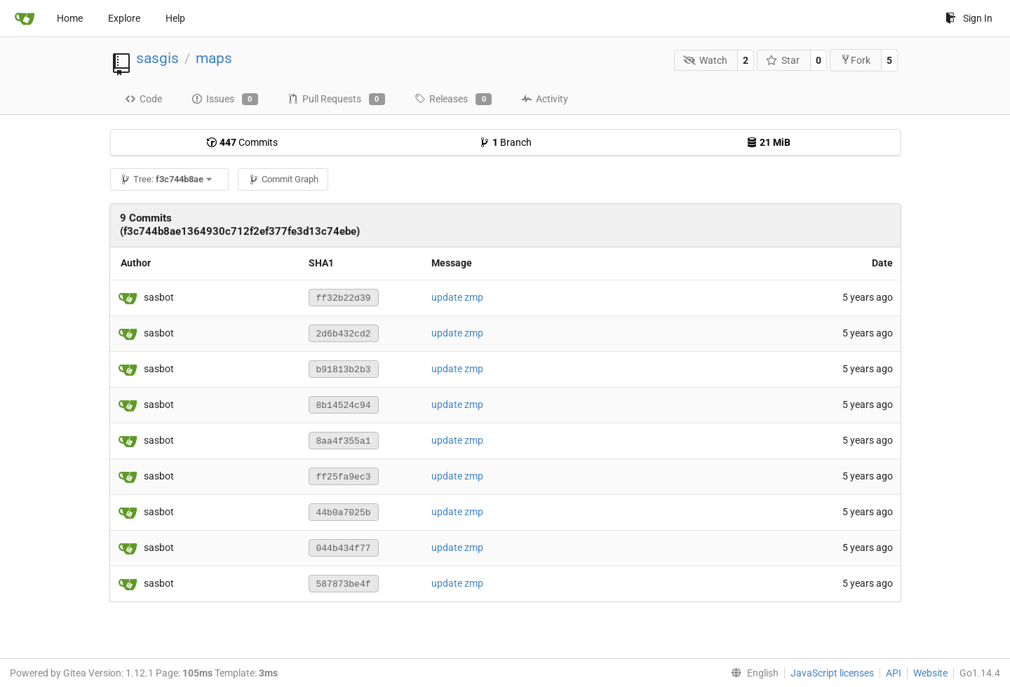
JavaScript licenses (832, 673)
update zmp (457, 297)
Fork (855, 60)
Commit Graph (283, 179)
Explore (124, 18)
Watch (705, 60)
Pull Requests (336, 99)
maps (214, 58)
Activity (544, 98)
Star (783, 60)
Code (143, 98)
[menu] (752, 673)
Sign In (969, 18)
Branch (505, 142)
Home (70, 18)
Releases (453, 99)
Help (175, 18)
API (893, 673)
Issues (224, 99)
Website (930, 673)
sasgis (157, 58)
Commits (242, 142)
